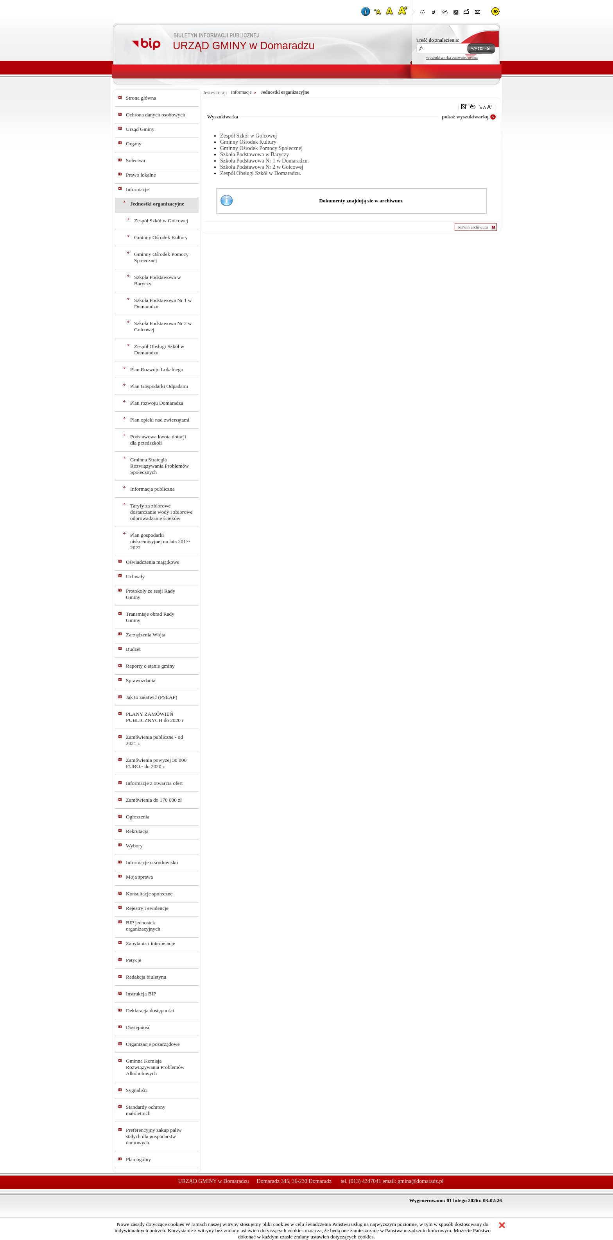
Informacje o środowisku (152, 862)
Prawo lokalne (141, 175)
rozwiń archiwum (473, 227)
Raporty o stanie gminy (150, 666)
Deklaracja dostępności (150, 1010)
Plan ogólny (138, 1159)
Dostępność (138, 1027)
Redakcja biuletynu (146, 977)
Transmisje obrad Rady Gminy (150, 617)
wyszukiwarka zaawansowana (452, 57)
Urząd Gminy (140, 129)
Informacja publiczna (152, 489)
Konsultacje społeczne (149, 894)
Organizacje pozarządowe (153, 1044)
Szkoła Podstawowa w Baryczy (157, 280)
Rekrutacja (137, 831)
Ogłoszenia (137, 817)
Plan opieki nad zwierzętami (159, 420)
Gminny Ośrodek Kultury (161, 237)
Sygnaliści (137, 1090)
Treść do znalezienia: (437, 40)
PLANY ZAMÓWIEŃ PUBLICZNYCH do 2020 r (155, 717)
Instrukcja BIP (141, 994)
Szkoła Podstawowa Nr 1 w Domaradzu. (163, 303)
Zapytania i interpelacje (150, 943)
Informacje (137, 189)
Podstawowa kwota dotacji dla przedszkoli (158, 440)
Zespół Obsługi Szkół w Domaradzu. (159, 349)
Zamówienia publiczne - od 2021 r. (154, 740)
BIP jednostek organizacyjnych (143, 926)
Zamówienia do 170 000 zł (154, 800)
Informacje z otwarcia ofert (154, 783)
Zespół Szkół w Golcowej (161, 220)
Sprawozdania (141, 680)
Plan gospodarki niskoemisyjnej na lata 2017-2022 (160, 541)
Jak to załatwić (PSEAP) (151, 697)
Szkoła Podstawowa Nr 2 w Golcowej (163, 326)
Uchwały (135, 576)
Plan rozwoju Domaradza (156, 403)
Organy (134, 144)
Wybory (134, 846)
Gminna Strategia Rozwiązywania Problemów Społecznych (159, 466)
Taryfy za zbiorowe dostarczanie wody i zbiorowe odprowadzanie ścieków (161, 512)
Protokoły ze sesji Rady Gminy (150, 594)
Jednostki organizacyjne (157, 204)
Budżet (133, 649)
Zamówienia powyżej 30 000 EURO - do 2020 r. (156, 763)
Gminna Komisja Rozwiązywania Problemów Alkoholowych (155, 1067)
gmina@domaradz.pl (420, 1181)
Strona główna (141, 98)
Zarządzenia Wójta (145, 635)
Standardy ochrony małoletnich (145, 1110)
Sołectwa (135, 160)
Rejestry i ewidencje (147, 908)
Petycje (133, 960)
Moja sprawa (139, 877)
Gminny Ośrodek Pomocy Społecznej (161, 257)
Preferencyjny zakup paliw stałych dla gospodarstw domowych (154, 1136)
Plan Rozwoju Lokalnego (156, 369)
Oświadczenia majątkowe (152, 562)
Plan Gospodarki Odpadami (159, 386)
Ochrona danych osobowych (155, 115)
